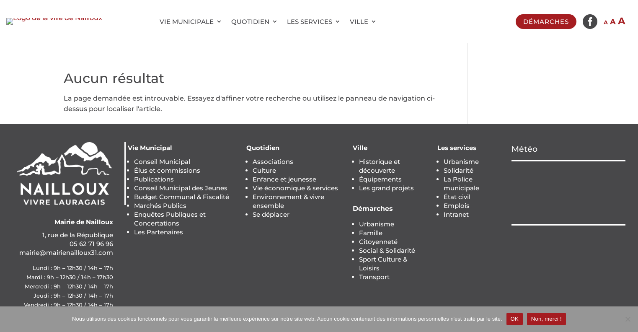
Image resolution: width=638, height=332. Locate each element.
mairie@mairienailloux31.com (66, 253)
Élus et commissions (167, 170)
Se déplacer (271, 214)
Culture (264, 170)
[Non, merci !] (627, 319)
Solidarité (458, 170)
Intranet (456, 214)
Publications (154, 179)
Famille (370, 233)
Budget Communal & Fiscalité (181, 197)
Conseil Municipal (162, 162)
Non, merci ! (546, 319)
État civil (457, 197)
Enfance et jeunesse (284, 179)
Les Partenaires (158, 232)
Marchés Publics (160, 206)
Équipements (380, 179)
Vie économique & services (295, 188)
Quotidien (250, 22)
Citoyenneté (378, 242)
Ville (359, 22)
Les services (309, 22)
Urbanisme (376, 224)
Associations (273, 162)
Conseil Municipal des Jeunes (180, 188)
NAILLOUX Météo (568, 192)
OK (515, 319)
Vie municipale (187, 22)
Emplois (457, 206)
